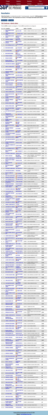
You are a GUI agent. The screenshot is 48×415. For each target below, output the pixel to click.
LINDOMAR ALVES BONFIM (9, 288)
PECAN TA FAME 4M (19, 183)
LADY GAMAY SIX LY (19, 168)
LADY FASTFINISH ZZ (18, 379)
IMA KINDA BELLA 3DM (18, 131)
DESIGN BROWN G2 (19, 343)
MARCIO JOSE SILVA (8, 155)
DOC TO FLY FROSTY (19, 219)
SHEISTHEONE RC (19, 191)
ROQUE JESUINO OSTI (9, 191)
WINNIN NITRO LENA (19, 248)
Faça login (38, 5)
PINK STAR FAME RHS (19, 238)
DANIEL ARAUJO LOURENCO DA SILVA (9, 114)
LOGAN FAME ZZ (19, 265)
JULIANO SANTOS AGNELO (10, 259)
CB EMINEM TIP (20, 151)
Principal (8, 1)
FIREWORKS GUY (20, 89)
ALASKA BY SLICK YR (18, 64)
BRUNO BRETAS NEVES (9, 47)
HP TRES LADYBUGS (18, 97)
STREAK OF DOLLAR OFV (18, 298)
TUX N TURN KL (20, 55)
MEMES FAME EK (20, 179)
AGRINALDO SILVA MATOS (9, 177)
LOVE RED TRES (20, 293)
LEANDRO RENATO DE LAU (10, 235)
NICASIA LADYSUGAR (18, 67)
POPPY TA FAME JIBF (19, 335)
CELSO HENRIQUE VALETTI (10, 45)
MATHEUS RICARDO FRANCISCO (8, 123)
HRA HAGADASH (18, 375)
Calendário (18, 1)
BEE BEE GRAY (19, 303)
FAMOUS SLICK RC (19, 333)
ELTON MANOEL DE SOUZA (10, 335)
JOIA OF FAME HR (19, 193)
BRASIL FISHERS (20, 84)
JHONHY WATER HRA (19, 262)
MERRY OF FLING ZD (19, 345)
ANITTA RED (18, 255)
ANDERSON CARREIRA (9, 39)
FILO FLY (17, 120)
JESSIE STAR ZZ (20, 377)
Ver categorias (11, 20)
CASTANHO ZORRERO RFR (18, 267)
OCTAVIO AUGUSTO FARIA (10, 87)
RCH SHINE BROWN (18, 137)
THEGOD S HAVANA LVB (18, 189)
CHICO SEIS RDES (19, 91)
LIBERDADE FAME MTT (18, 328)
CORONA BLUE (18, 315)
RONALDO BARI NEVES (9, 407)
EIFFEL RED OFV (20, 253)
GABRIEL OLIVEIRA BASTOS (10, 158)
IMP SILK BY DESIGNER (18, 36)
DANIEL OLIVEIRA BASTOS (9, 66)
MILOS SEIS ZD (19, 111)
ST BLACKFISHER (18, 53)
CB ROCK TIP (19, 163)
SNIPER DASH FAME (19, 317)
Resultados (29, 1)
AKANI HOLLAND (17, 123)
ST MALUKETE (19, 47)
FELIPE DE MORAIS (8, 69)
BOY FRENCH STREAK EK (18, 199)
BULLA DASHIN (19, 385)
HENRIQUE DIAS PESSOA (9, 183)
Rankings (8, 4)
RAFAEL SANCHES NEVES (9, 373)
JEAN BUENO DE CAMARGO (10, 63)
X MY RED (17, 364)
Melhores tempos (4, 20)
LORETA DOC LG (20, 114)
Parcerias (29, 4)
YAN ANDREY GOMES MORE (10, 153)
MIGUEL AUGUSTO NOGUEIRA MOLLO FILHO (9, 385)
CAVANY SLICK (19, 72)
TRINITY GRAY (19, 290)
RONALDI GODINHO (8, 55)
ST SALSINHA (19, 196)
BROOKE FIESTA (20, 367)
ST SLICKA (17, 204)
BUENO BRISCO (20, 75)
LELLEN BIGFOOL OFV (18, 39)
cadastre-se (43, 5)
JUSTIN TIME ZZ (20, 177)
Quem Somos (40, 4)
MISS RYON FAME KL (19, 251)
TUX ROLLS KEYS (18, 407)
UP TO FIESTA (18, 128)
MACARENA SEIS (18, 158)
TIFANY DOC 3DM (19, 160)
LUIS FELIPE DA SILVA (9, 375)
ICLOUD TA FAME (19, 145)
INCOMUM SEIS (19, 175)
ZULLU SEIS (19, 30)
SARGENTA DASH (18, 153)
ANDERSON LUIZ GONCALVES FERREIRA (9, 318)
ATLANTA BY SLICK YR (18, 51)
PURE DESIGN (18, 170)
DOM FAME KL (19, 83)
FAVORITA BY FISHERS (18, 362)
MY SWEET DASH (20, 288)
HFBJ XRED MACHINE (19, 405)
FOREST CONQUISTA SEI (18, 156)
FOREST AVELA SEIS (19, 337)
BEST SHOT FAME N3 (18, 396)
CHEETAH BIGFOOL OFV (18, 283)
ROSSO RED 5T (18, 134)
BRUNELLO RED (20, 33)
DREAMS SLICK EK (19, 257)
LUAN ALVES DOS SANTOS (9, 137)
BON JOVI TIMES (18, 214)
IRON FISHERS (19, 117)
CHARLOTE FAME (19, 269)
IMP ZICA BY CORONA (19, 126)
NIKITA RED (19, 295)
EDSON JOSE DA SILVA (9, 83)
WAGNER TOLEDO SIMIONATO (8, 120)
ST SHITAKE (19, 173)
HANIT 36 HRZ (19, 325)
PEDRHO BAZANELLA (9, 84)
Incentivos (19, 4)
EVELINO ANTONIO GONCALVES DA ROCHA (9, 61)
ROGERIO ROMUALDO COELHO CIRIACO (9, 186)
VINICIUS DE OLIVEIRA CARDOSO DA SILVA (9, 224)
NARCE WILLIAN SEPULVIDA (10, 175)
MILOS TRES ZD (20, 139)
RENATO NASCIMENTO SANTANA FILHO (9, 365)
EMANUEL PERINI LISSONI (9, 103)
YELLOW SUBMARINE (18, 307)
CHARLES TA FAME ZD (19, 202)
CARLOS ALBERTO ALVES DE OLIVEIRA (9, 214)
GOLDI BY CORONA (18, 109)
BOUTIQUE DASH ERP (18, 260)
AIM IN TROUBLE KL (19, 246)
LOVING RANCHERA (19, 181)
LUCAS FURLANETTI (8, 209)
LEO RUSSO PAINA (8, 50)
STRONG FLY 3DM (19, 142)
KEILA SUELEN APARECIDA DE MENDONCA (9, 182)
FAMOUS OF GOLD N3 (18, 280)
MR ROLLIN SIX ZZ (19, 331)
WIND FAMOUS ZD (19, 209)
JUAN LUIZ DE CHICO (9, 227)
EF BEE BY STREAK (18, 166)
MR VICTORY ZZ (20, 309)
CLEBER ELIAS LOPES (9, 251)
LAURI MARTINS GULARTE (9, 283)
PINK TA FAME (18, 243)
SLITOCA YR (18, 230)
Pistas (40, 1)
